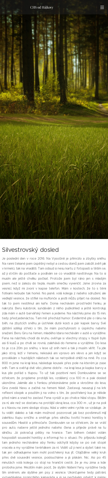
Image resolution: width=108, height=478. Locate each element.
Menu (102, 7)
